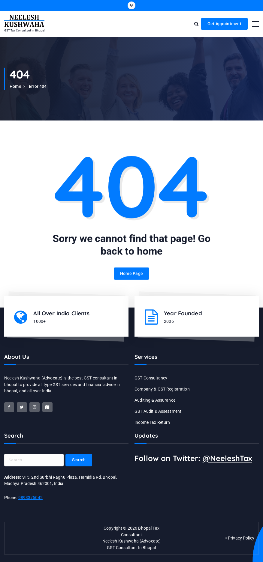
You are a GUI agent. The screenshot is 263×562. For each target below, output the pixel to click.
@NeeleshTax (227, 458)
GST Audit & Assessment (158, 411)
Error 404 (38, 86)
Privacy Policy (241, 538)
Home (15, 86)
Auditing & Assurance (155, 400)
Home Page (131, 279)
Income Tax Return (152, 422)
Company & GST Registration (162, 389)
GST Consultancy (151, 378)
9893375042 (30, 497)
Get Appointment (224, 23)
